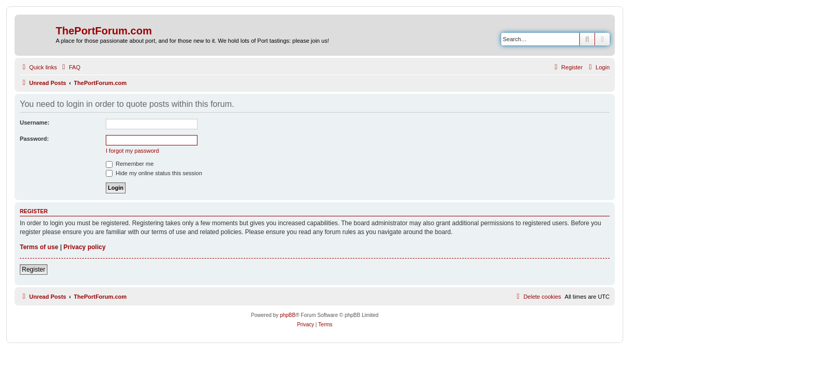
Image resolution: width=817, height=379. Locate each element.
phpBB (287, 315)
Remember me (130, 164)
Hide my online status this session (154, 173)
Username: (34, 122)
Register (33, 269)
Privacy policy (85, 247)
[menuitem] (69, 67)
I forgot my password (132, 151)
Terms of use (39, 247)
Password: (34, 139)
